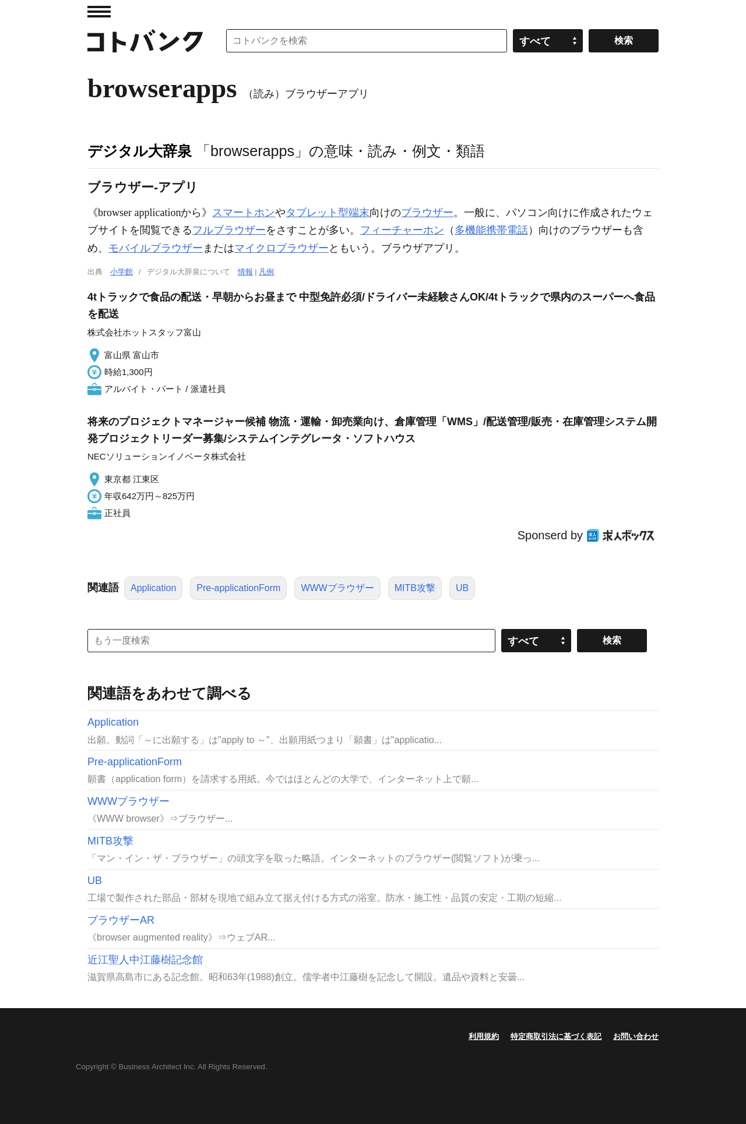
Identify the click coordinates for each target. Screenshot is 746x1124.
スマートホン (243, 212)
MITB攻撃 (415, 588)
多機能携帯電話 (491, 230)
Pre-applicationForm (238, 588)
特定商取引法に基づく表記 (556, 1036)
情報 (245, 271)
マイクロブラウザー (281, 248)
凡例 (266, 271)
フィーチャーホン (402, 230)
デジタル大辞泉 (139, 151)
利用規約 (484, 1036)
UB (462, 588)
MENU (99, 11)
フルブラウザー (229, 230)
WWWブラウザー (337, 588)
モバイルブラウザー (155, 248)
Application (153, 588)
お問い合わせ (636, 1036)
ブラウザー (427, 212)
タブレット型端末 (328, 212)
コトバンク (145, 40)
